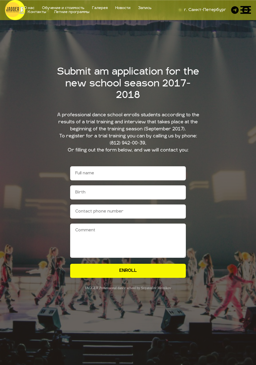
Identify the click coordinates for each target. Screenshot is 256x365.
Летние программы (72, 12)
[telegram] (235, 10)
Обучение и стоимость (63, 8)
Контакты (37, 12)
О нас (29, 8)
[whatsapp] (246, 10)
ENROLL (128, 271)
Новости (123, 8)
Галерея (100, 8)
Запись (145, 8)
